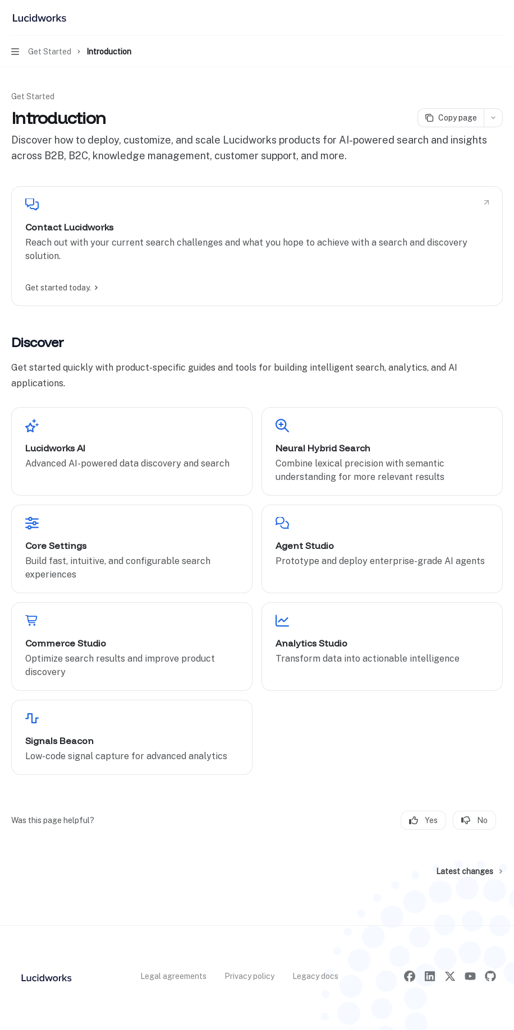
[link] (257, 246)
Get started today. (61, 287)
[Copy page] (450, 117)
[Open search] (478, 18)
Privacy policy (249, 976)
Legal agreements (173, 976)
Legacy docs (315, 976)
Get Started (32, 96)
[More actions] (499, 18)
